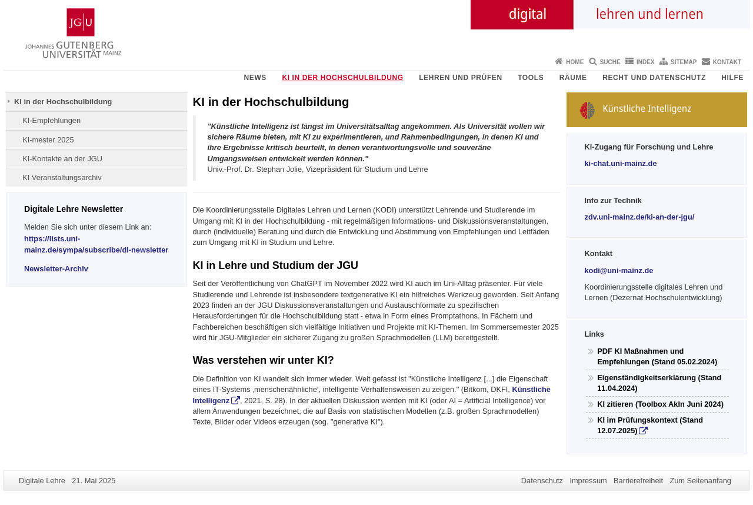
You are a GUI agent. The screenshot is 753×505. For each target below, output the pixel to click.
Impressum (588, 480)
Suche (610, 62)
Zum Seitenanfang (700, 480)
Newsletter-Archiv (56, 268)
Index (646, 62)
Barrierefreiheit (638, 480)
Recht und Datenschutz (654, 78)
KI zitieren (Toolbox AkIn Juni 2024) (660, 404)
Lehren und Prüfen (460, 78)
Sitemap (684, 62)
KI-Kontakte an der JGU (62, 158)
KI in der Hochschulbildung (342, 78)
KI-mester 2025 (48, 139)
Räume (573, 78)
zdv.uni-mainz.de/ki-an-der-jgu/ (640, 216)
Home (575, 62)
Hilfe (732, 78)
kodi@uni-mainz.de (619, 270)
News (255, 78)
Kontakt (727, 62)
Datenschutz (542, 480)
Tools (531, 78)
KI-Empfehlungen (51, 120)
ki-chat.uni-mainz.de (621, 163)
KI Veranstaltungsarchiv (61, 177)
